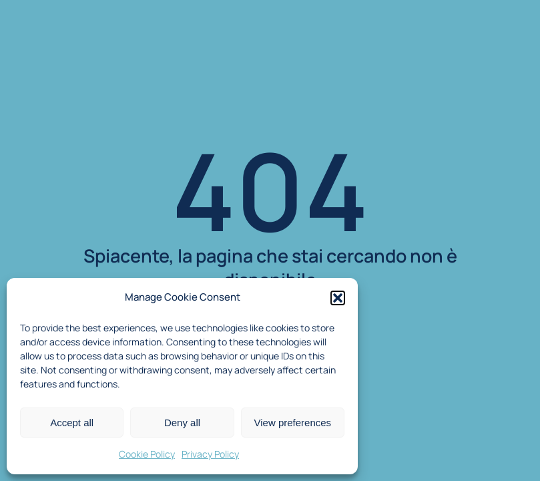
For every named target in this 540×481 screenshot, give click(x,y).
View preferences (293, 422)
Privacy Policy (210, 454)
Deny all (182, 422)
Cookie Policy (147, 454)
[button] (337, 298)
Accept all (71, 422)
